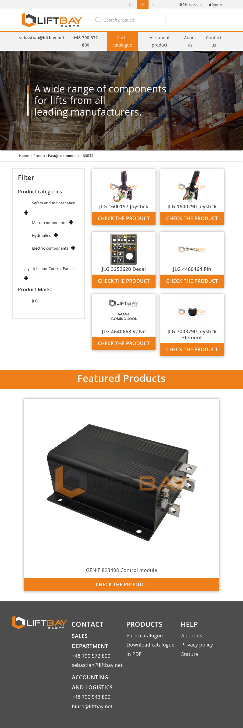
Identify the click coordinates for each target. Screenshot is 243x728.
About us (190, 41)
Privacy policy (197, 644)
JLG (35, 300)
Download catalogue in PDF (151, 649)
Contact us (213, 41)
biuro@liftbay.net (92, 706)
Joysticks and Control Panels (49, 268)
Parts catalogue (122, 41)
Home (24, 155)
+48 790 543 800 (91, 697)
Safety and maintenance (53, 203)
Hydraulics (41, 235)
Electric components (50, 248)
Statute (189, 654)
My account (191, 4)
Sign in (216, 4)
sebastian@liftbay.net (41, 37)
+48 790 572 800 (86, 41)
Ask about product (160, 41)
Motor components (49, 222)
